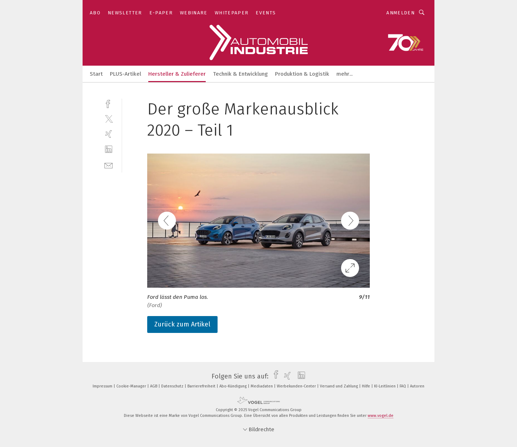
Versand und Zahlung (339, 386)
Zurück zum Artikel (182, 324)
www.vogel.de (380, 415)
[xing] (108, 134)
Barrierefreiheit (201, 386)
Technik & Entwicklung (240, 74)
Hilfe (366, 386)
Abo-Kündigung (233, 386)
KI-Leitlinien (385, 386)
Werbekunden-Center (297, 386)
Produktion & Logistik (302, 74)
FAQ (403, 386)
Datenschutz (173, 386)
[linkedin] (108, 149)
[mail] (108, 164)
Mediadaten (262, 386)
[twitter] (108, 118)
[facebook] (108, 103)
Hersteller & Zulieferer (177, 74)
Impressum (103, 386)
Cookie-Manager (131, 386)
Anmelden (400, 13)
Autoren (417, 386)
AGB (154, 386)
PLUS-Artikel (125, 74)
